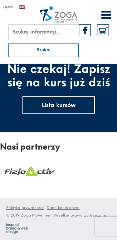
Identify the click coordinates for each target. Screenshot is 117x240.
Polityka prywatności (25, 208)
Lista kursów (59, 106)
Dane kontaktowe (63, 208)
